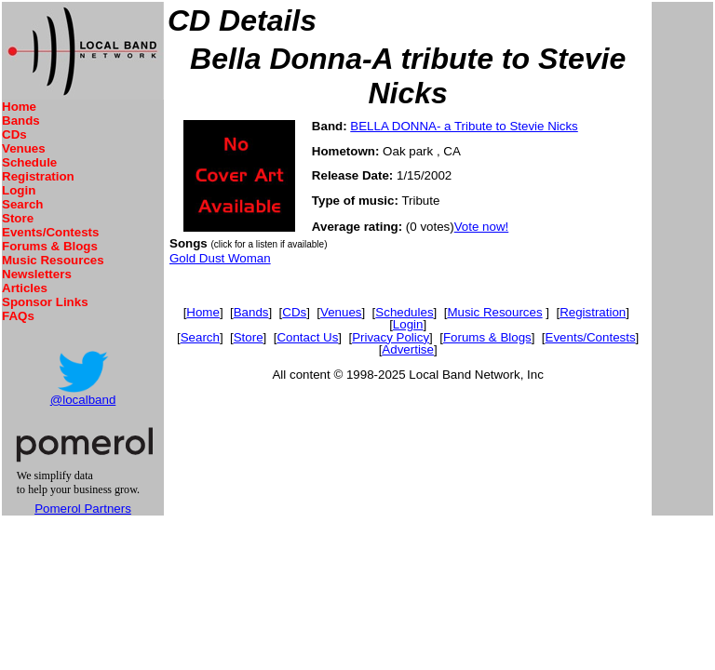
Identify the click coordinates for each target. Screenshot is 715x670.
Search (22, 204)
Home (19, 107)
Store (18, 218)
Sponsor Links (45, 302)
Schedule (29, 162)
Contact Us (307, 337)
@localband (83, 400)
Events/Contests (50, 232)
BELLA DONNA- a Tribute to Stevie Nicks (463, 126)
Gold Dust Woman (220, 258)
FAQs (18, 316)
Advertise (408, 349)
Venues (24, 148)
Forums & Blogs (50, 246)
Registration (38, 176)
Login (18, 190)
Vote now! (481, 227)
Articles (24, 288)
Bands (21, 120)
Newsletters (37, 274)
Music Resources (53, 260)
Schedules (404, 312)
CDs (14, 134)
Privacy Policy (390, 337)
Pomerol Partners (82, 509)
